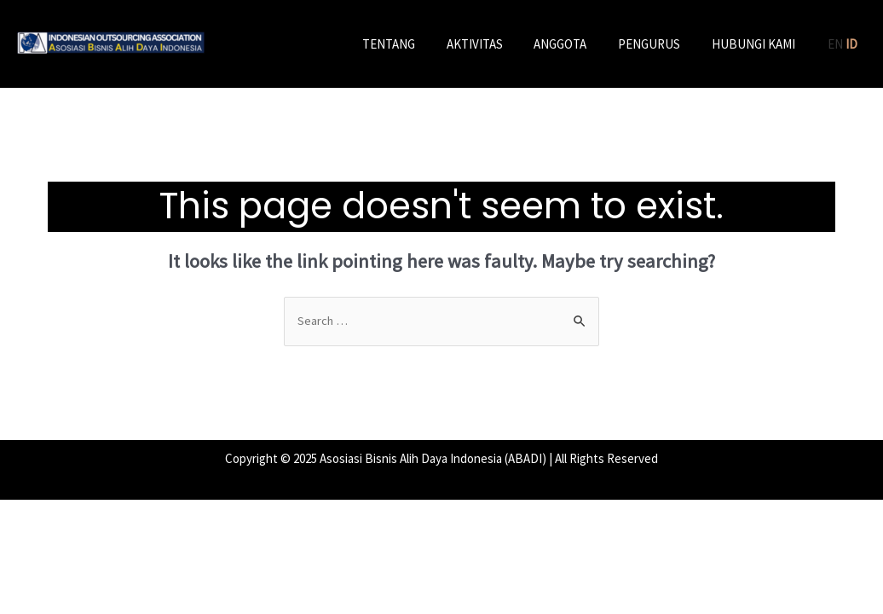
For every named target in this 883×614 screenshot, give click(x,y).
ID (851, 44)
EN (835, 44)
